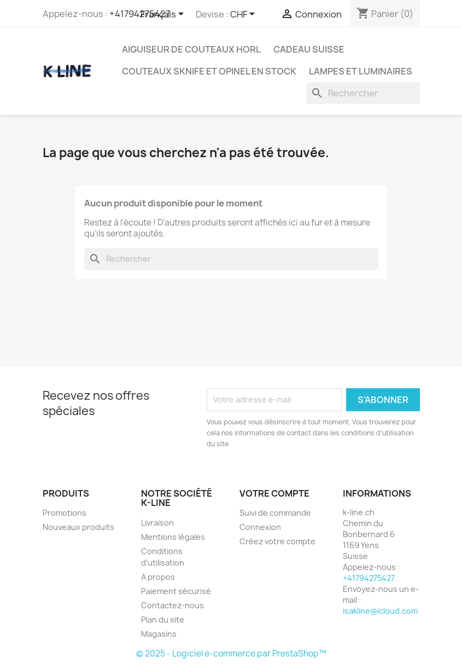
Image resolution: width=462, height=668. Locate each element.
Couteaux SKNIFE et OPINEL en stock (209, 71)
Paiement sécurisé (176, 591)
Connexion (260, 527)
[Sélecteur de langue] (164, 14)
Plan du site (162, 619)
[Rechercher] (363, 93)
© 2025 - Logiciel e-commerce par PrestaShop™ (231, 653)
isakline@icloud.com (380, 611)
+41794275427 (139, 14)
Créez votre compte (277, 541)
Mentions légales (173, 537)
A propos (158, 577)
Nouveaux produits (78, 527)
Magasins (159, 634)
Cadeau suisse (308, 49)
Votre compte (274, 493)
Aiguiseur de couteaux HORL (191, 49)
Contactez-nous (172, 605)
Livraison (157, 522)
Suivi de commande (275, 513)
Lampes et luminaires (360, 71)
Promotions (64, 513)
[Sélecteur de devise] (244, 14)
